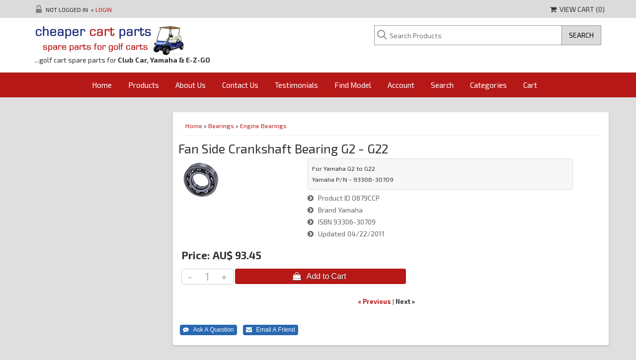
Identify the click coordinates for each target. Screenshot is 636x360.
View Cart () (577, 9)
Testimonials (296, 84)
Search (442, 84)
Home (102, 84)
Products (143, 84)
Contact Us (240, 84)
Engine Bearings (263, 126)
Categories (488, 84)
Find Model (352, 84)
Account (401, 84)
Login (103, 9)
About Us (190, 84)
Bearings (221, 126)
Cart (530, 84)
